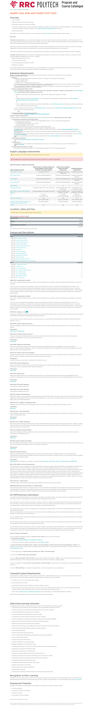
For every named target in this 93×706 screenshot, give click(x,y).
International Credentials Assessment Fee (65, 107)
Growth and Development (21, 247)
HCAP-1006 (13, 381)
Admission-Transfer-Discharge (21, 275)
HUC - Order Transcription (21, 271)
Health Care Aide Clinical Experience (23, 258)
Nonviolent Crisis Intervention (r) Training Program (26, 260)
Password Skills (13, 178)
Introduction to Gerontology (21, 243)
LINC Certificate (13, 185)
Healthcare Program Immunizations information (32, 139)
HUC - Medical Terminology (21, 273)
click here (48, 33)
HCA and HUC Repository (21, 251)
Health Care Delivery (20, 256)
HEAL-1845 (13, 330)
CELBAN (12, 204)
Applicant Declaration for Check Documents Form (36, 113)
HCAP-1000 (13, 341)
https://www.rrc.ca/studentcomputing (29, 591)
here (40, 212)
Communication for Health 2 (21, 264)
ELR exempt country (57, 103)
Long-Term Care (19, 249)
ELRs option (36, 98)
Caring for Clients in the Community (23, 245)
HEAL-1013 (13, 437)
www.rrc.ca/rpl (77, 679)
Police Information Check (16, 547)
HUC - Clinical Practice (20, 277)
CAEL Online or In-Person (16, 171)
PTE (11, 194)
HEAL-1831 (21, 330)
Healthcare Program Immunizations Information (30, 539)
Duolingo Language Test (15, 187)
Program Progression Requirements (46, 28)
